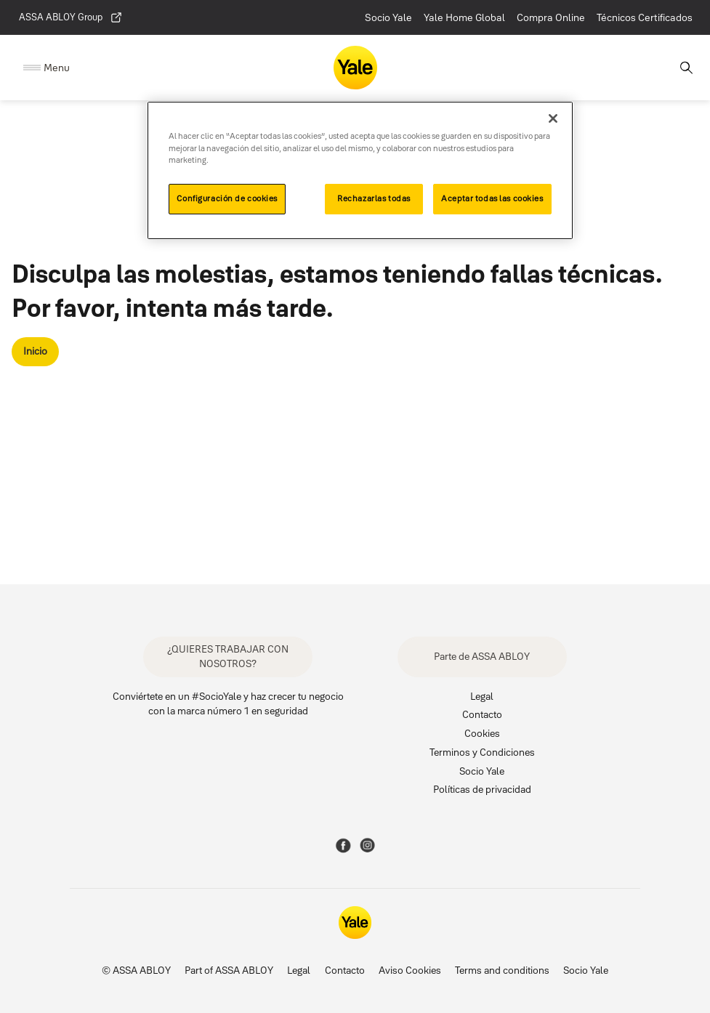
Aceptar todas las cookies (492, 198)
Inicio (35, 351)
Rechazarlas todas (374, 198)
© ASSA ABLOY (136, 970)
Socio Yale (388, 17)
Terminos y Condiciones (482, 752)
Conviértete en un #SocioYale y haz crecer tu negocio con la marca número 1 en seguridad (228, 703)
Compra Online (551, 17)
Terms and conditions (502, 970)
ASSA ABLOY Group (71, 17)
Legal (481, 696)
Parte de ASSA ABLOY (482, 656)
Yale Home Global (464, 17)
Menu (57, 67)
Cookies (482, 733)
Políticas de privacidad (482, 789)
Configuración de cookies (227, 198)
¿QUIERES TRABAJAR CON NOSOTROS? (228, 656)
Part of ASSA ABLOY (229, 970)
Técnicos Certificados (645, 17)
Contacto (482, 714)
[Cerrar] (553, 118)
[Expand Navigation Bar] (46, 68)
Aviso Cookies (410, 970)
